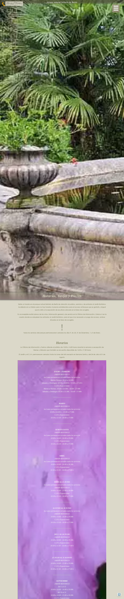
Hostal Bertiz (14, 4)
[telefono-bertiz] (3, 4)
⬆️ (118, 593)
